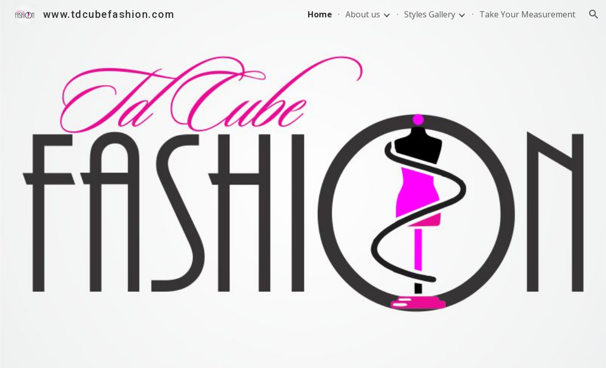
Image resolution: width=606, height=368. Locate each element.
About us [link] (362, 14)
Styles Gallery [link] (429, 14)
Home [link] (320, 14)
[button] (593, 14)
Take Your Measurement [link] (527, 14)
